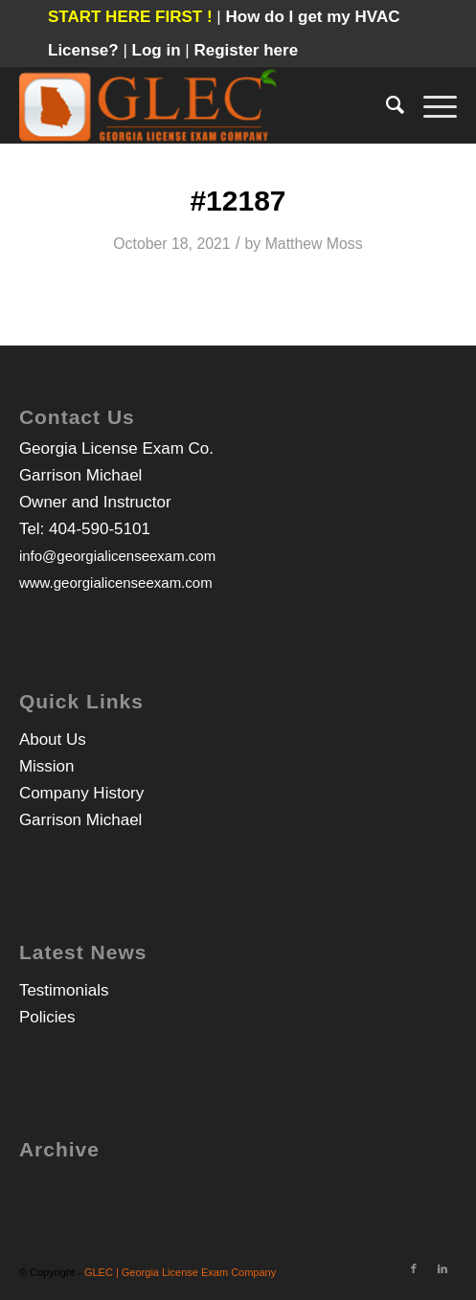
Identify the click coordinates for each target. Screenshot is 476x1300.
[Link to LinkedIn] (442, 1268)
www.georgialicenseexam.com (116, 582)
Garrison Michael (81, 820)
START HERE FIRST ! (130, 17)
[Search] (385, 105)
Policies (47, 1017)
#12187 (237, 200)
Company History (81, 793)
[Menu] (430, 105)
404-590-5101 (99, 529)
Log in (159, 50)
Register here (245, 50)
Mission (47, 766)
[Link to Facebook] (413, 1268)
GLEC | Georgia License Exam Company (180, 1272)
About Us (52, 739)
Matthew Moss (314, 243)
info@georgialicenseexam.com (117, 556)
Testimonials (64, 990)
